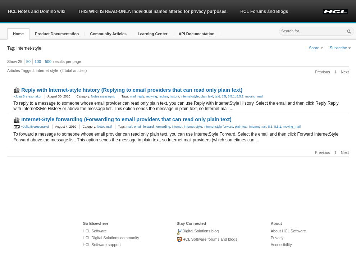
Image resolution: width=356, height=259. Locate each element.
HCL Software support (102, 244)
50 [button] (28, 61)
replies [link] (163, 96)
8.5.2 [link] (240, 96)
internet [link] (177, 126)
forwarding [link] (162, 126)
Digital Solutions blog (198, 232)
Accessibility (281, 244)
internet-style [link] (190, 96)
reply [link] (140, 96)
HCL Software (95, 231)
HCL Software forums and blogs (207, 239)
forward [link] (148, 126)
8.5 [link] (224, 96)
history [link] (174, 96)
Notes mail (104, 126)
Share (316, 48)
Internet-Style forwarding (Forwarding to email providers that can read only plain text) (126, 119)
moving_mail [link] (254, 96)
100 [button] (38, 61)
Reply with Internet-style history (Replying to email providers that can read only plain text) (131, 90)
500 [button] (48, 61)
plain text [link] (207, 96)
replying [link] (151, 96)
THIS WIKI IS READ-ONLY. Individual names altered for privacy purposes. (153, 11)
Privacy (277, 238)
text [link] (217, 96)
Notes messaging (103, 96)
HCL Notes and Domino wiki (36, 11)
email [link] (138, 126)
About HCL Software (288, 231)
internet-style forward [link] (218, 126)
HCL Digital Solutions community (111, 238)
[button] (18, 34)
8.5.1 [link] (231, 96)
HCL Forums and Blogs (264, 11)
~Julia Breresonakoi (27, 96)
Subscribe (340, 48)
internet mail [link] (257, 126)
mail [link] (133, 96)
